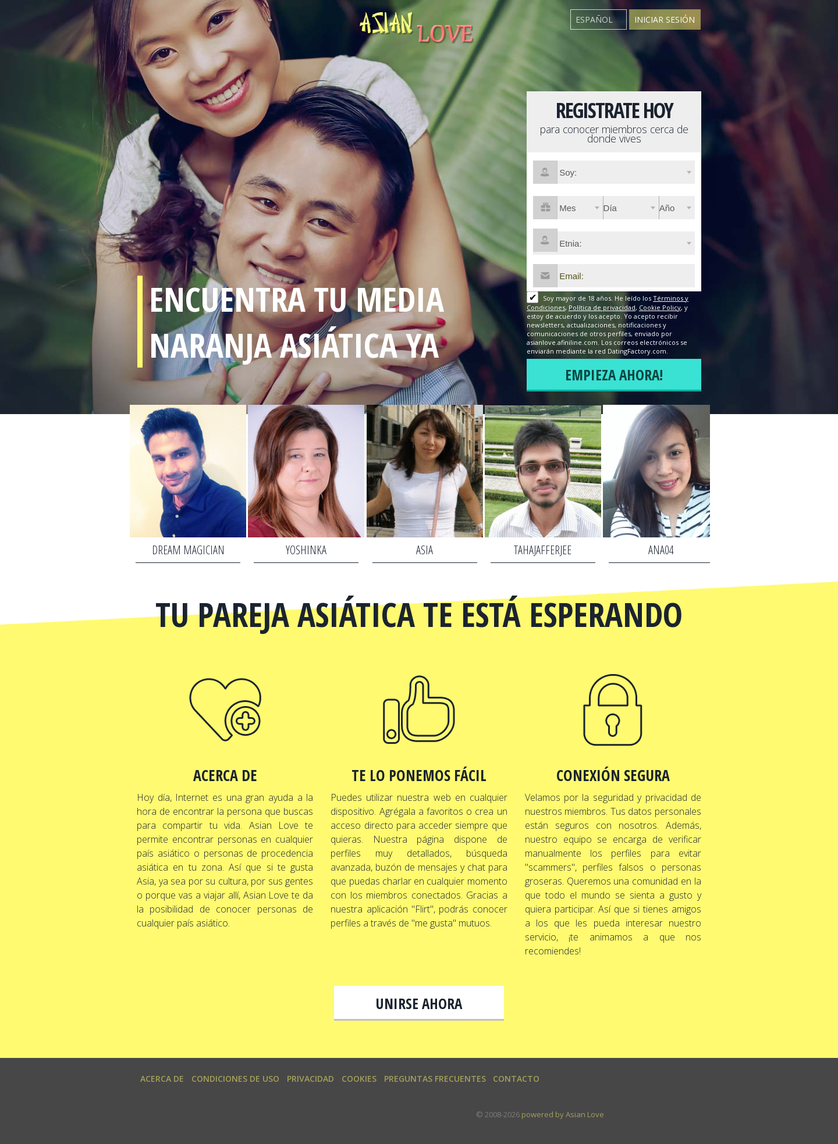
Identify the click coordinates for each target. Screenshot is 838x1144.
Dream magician (188, 550)
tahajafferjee (542, 550)
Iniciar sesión (664, 19)
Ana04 (661, 550)
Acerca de (162, 1078)
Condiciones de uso (235, 1078)
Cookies (359, 1078)
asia (424, 550)
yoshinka (306, 550)
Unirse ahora (419, 1003)
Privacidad (310, 1078)
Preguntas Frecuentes (435, 1078)
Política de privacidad (602, 307)
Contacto (516, 1078)
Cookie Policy (660, 307)
